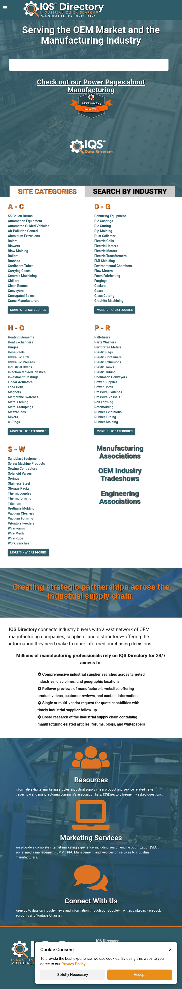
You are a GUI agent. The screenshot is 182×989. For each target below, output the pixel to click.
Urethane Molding (21, 508)
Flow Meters (103, 271)
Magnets (14, 392)
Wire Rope (15, 538)
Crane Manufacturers (23, 301)
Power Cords (103, 387)
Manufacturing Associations (119, 452)
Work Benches (18, 543)
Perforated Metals (107, 347)
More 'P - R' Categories (115, 431)
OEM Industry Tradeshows (119, 474)
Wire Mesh (16, 533)
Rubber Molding (106, 422)
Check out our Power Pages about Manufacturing (91, 86)
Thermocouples (19, 493)
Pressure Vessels (107, 397)
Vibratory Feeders (21, 523)
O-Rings (14, 422)
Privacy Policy (73, 964)
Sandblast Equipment (24, 458)
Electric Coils (104, 241)
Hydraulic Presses (21, 362)
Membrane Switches (23, 397)
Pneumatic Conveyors (110, 377)
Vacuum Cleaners (21, 513)
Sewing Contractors (22, 468)
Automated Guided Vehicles (28, 226)
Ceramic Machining (22, 276)
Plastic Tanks (104, 367)
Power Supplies (106, 382)
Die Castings (103, 221)
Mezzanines (17, 412)
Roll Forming (103, 402)
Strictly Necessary (72, 974)
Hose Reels (16, 352)
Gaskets (100, 286)
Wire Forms (16, 528)
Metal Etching (18, 402)
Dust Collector (104, 236)
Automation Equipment (25, 221)
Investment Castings (23, 377)
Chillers (13, 281)
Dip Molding (103, 231)
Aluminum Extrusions (24, 236)
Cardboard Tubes (20, 266)
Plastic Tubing (105, 372)
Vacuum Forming (20, 518)
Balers (12, 241)
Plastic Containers (108, 357)
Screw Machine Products (26, 463)
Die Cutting (102, 226)
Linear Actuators (20, 382)
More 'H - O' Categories (28, 431)
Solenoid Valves (20, 473)
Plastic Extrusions (107, 362)
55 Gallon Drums (20, 216)
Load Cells (15, 387)
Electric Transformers (110, 256)
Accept (140, 974)
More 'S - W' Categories (28, 552)
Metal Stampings (20, 407)
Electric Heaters (106, 246)
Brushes (14, 261)
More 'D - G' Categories (115, 310)
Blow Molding (18, 251)
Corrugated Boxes (21, 296)
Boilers (13, 256)
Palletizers (102, 337)
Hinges (13, 347)
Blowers (14, 246)
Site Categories (47, 191)
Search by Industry (130, 191)
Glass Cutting (104, 296)
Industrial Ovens (20, 367)
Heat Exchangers (20, 342)
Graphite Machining (108, 301)
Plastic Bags (103, 352)
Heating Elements (21, 337)
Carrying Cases (19, 271)
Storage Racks (18, 488)
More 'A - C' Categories (28, 310)
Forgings (100, 281)
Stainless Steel (19, 483)
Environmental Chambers (113, 266)
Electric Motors (105, 251)
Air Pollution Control (23, 231)
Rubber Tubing (105, 417)
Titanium (14, 503)
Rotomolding (104, 407)
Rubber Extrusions (108, 412)
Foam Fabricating (107, 276)
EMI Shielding (104, 261)
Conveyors (16, 291)
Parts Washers (105, 342)
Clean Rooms (17, 286)
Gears (98, 291)
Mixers (13, 417)
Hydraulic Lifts (18, 357)
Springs (13, 478)
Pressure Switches (108, 392)
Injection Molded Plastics (27, 372)
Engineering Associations (120, 497)
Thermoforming (19, 498)
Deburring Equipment (110, 216)
